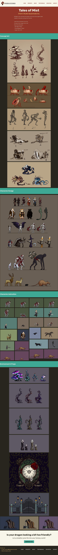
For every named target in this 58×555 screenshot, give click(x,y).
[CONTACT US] (29, 541)
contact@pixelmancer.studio (11, 549)
